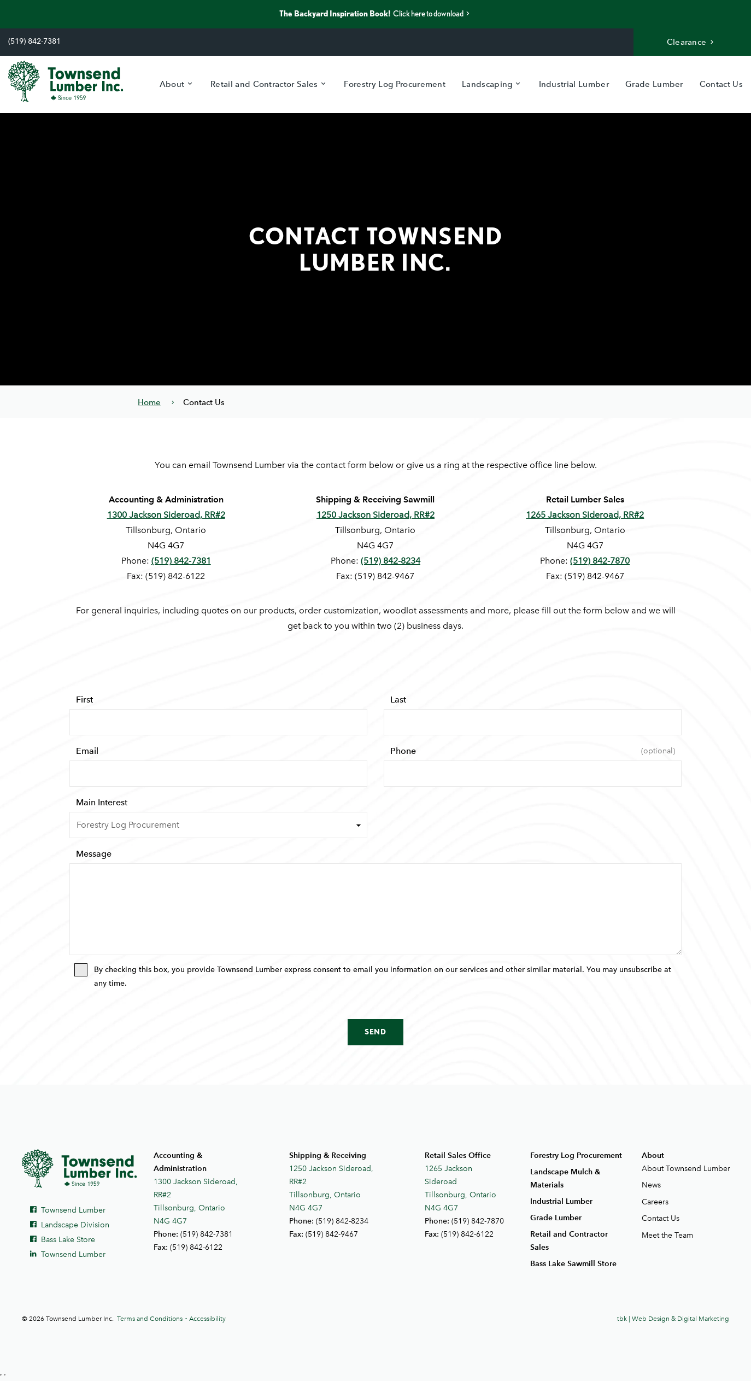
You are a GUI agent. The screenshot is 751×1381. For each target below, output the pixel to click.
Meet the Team (667, 1235)
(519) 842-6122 (196, 1247)
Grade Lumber (654, 84)
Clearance (692, 42)
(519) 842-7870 (600, 560)
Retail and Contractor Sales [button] (264, 84)
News (651, 1185)
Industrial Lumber (574, 84)
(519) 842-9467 (332, 1234)
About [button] (172, 84)
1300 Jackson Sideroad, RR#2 (166, 515)
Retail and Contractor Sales (569, 1241)
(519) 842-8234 (390, 560)
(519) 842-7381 (34, 41)
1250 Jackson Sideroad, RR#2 (375, 515)
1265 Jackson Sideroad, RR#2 (585, 515)
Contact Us (721, 84)
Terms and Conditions (150, 1319)
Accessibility (207, 1319)
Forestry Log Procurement (394, 84)
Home (149, 402)
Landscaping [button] (487, 84)
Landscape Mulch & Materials (565, 1178)
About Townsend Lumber (685, 1168)
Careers (655, 1202)
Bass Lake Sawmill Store (573, 1263)
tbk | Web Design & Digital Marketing (673, 1319)
